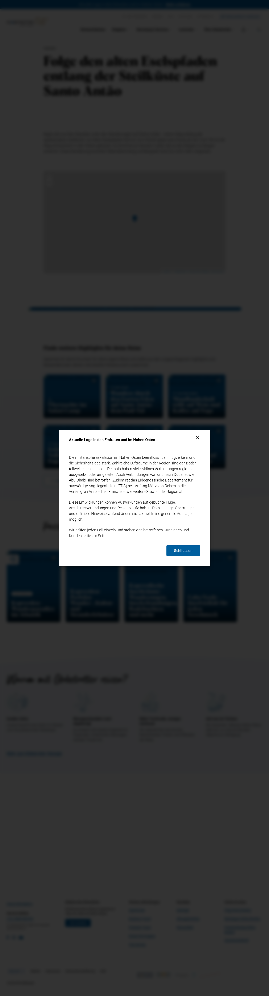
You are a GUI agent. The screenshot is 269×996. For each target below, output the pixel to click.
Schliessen (183, 550)
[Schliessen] (197, 437)
